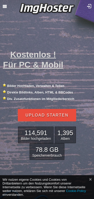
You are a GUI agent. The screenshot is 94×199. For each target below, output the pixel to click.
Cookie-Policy (76, 191)
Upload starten (47, 115)
